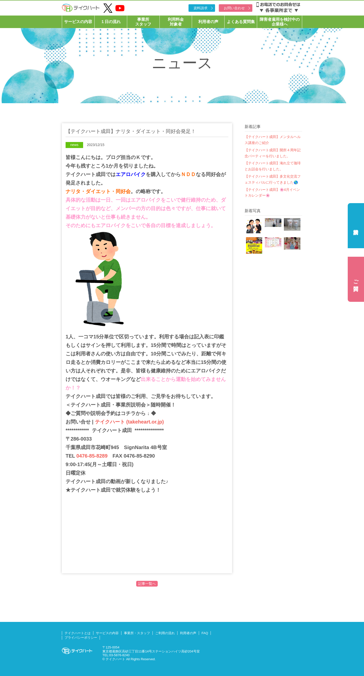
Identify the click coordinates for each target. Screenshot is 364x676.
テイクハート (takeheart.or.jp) (128, 422)
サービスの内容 (78, 22)
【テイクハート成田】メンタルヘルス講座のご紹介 (273, 140)
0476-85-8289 (92, 456)
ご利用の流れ (165, 633)
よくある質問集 (241, 22)
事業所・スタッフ (137, 633)
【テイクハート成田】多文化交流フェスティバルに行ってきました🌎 (273, 179)
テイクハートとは (78, 633)
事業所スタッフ (143, 21)
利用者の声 (208, 22)
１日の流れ (111, 22)
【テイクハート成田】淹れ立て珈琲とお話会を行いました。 (273, 166)
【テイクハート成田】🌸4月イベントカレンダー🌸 (272, 193)
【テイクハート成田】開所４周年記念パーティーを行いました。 (273, 153)
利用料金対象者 (176, 21)
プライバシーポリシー (81, 637)
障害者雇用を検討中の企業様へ (280, 21)
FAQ (205, 633)
